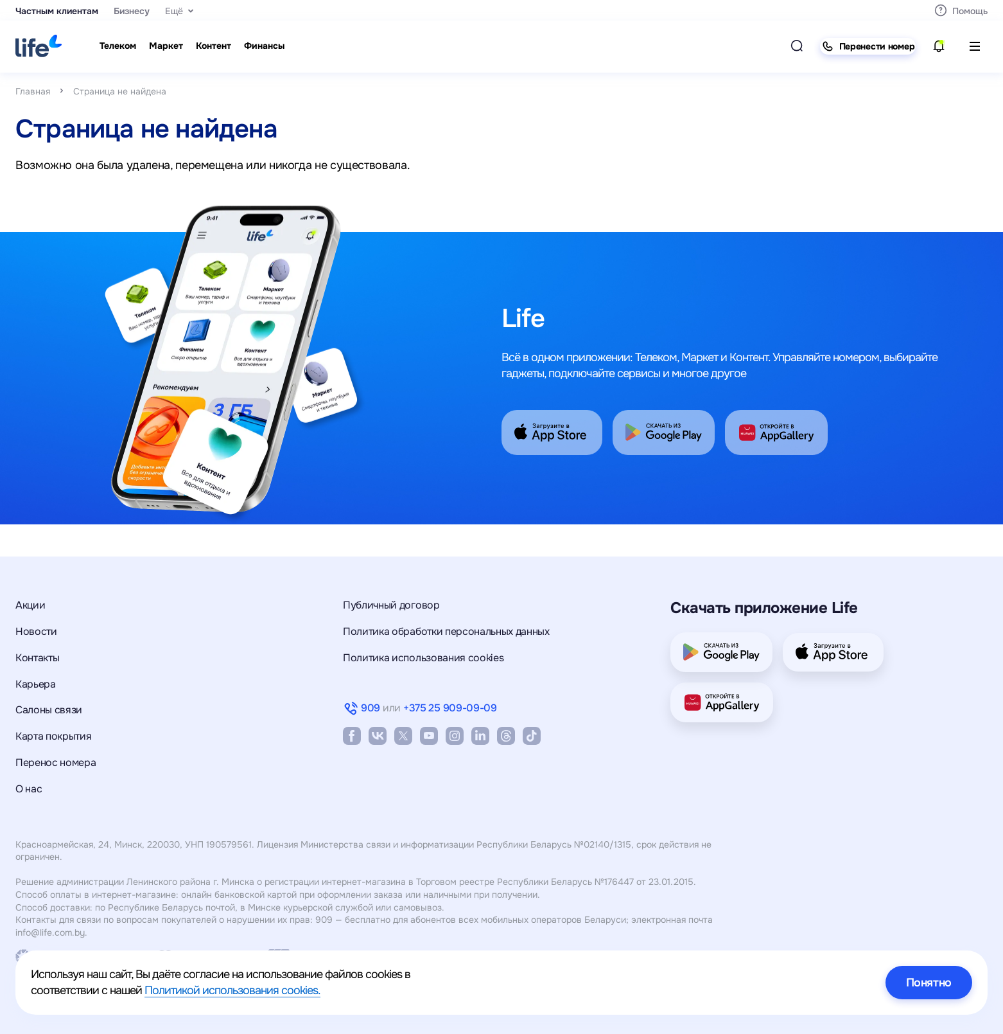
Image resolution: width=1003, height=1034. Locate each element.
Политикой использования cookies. (232, 990)
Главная (32, 91)
